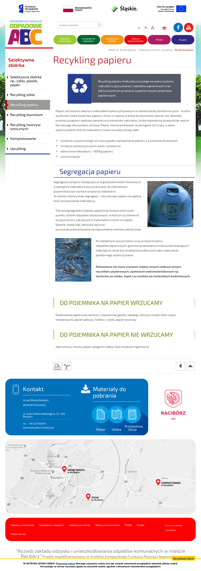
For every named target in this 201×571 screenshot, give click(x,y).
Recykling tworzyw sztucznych (25, 126)
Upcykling (18, 148)
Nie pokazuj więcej (183, 558)
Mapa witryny (18, 533)
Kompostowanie (23, 138)
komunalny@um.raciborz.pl (38, 427)
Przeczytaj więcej (65, 563)
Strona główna (128, 49)
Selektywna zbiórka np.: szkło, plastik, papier (25, 81)
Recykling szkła (22, 94)
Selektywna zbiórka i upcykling (155, 49)
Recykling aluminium (26, 114)
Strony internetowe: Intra (174, 527)
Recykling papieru (24, 104)
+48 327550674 (37, 423)
